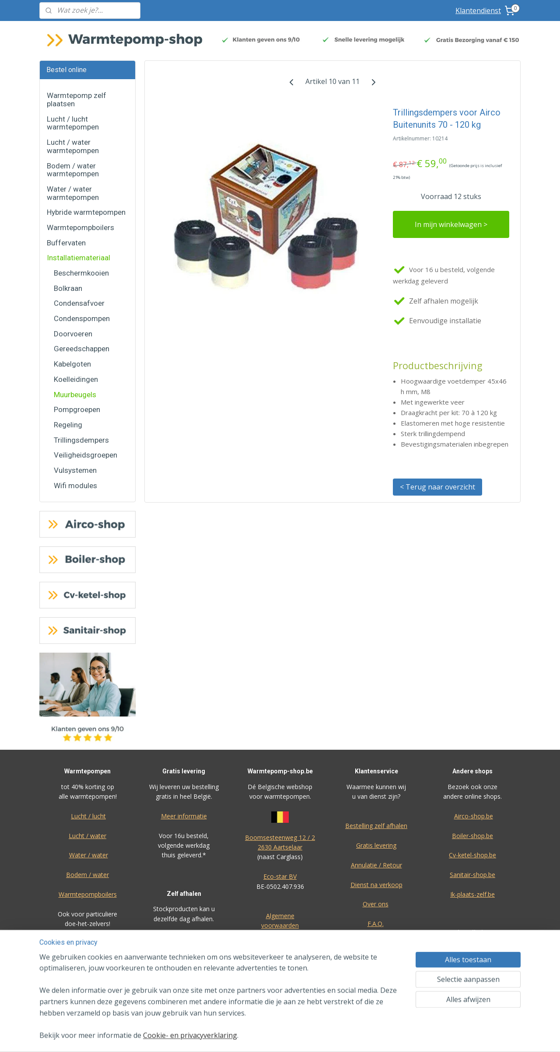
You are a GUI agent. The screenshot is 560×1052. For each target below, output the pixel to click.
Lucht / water (87, 836)
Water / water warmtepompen (73, 193)
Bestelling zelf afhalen (376, 825)
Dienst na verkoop (376, 885)
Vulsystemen (75, 470)
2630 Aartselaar (280, 847)
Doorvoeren (73, 333)
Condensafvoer (79, 303)
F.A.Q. (376, 923)
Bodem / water (87, 874)
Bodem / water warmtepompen (73, 169)
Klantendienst (478, 10)
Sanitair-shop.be (472, 874)
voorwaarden (280, 925)
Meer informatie (184, 816)
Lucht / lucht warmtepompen (73, 123)
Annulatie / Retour (376, 865)
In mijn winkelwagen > (451, 224)
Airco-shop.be (473, 816)
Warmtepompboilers (80, 227)
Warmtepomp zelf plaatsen (76, 99)
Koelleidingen (76, 379)
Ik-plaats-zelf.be (472, 894)
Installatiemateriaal (78, 257)
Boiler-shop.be (472, 836)
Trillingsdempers (81, 440)
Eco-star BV (280, 876)
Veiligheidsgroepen (85, 455)
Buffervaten (66, 242)
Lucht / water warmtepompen (73, 146)
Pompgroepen (77, 409)
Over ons (375, 904)
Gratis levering (376, 845)
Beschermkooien (81, 273)
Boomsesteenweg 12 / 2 (280, 837)
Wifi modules (75, 485)
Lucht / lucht (88, 816)
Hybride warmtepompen (86, 212)
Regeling (68, 424)
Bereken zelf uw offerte (472, 977)
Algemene (280, 916)
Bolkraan (68, 288)
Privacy (376, 943)
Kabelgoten (72, 364)
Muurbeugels (75, 394)
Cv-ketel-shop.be (472, 855)
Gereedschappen (81, 348)
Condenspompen (82, 318)
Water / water (88, 855)
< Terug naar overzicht (437, 487)
